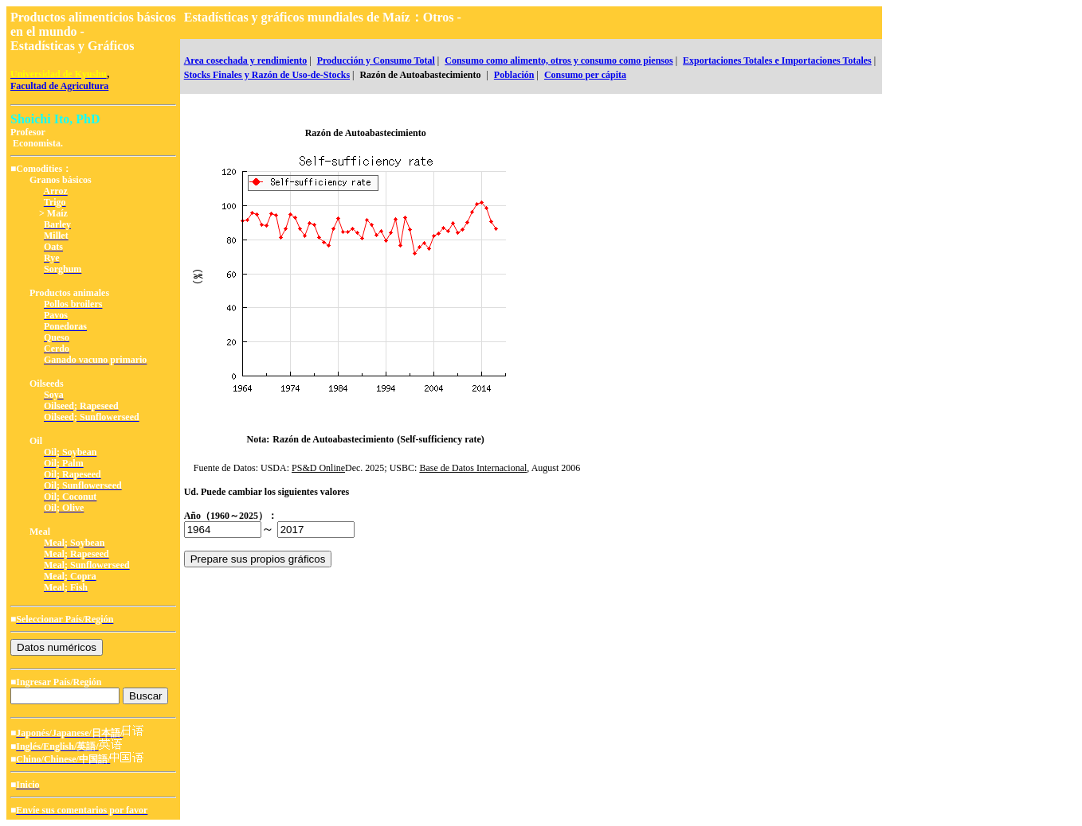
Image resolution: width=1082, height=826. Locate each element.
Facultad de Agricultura (59, 86)
